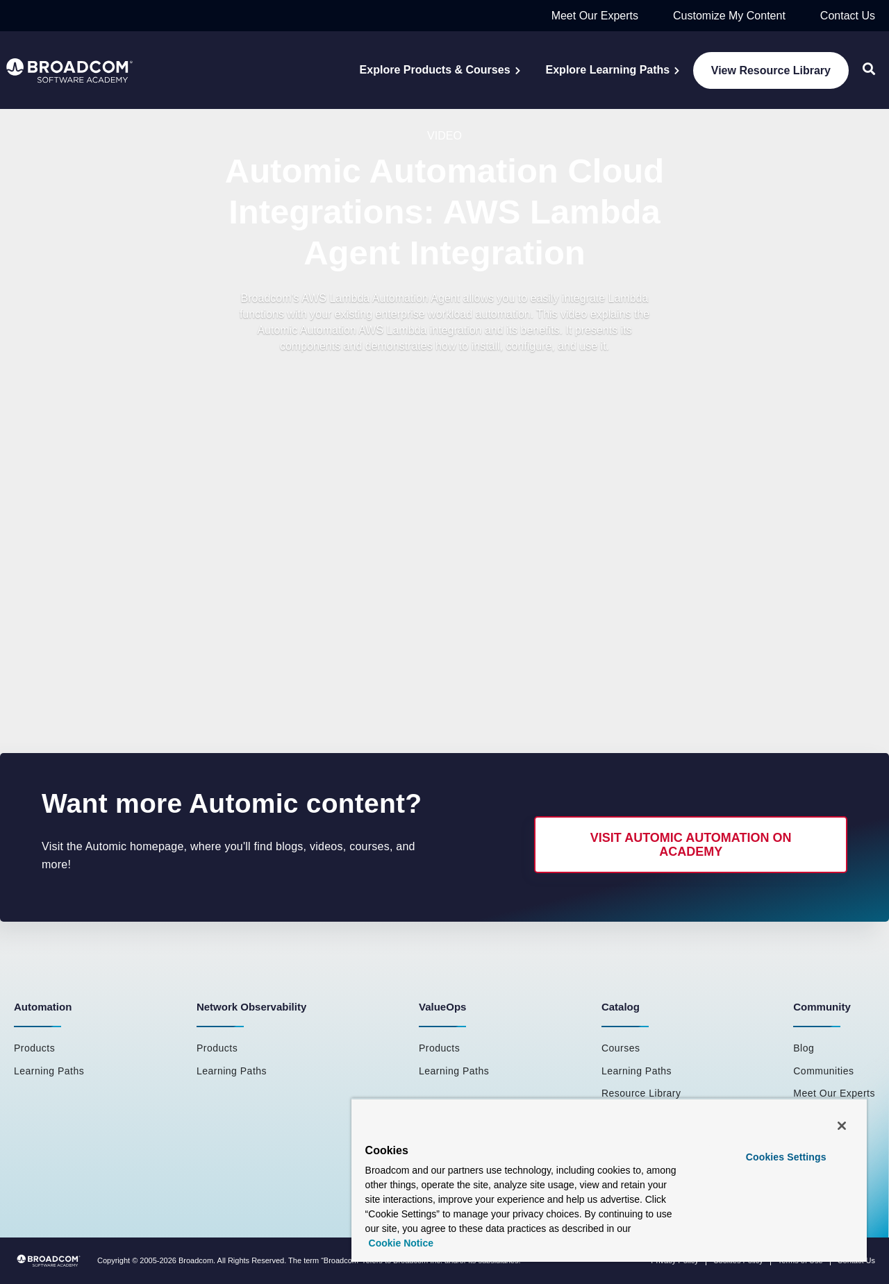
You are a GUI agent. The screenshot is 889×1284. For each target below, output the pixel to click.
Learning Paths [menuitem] (49, 1070)
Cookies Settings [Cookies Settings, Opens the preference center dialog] (786, 1157)
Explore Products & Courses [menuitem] (435, 70)
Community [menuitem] (822, 1007)
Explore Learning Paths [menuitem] (608, 70)
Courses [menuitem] (620, 1048)
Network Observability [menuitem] (251, 1007)
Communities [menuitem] (823, 1070)
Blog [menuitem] (803, 1048)
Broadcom (195, 1260)
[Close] (841, 1125)
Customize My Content (729, 16)
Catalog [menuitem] (620, 1007)
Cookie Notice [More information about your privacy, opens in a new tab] (401, 1243)
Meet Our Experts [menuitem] (834, 1093)
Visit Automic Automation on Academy (691, 845)
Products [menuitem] (34, 1048)
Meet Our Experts (594, 16)
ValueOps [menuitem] (442, 1007)
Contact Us (847, 16)
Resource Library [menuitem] (641, 1093)
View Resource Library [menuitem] (771, 70)
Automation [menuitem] (43, 1007)
